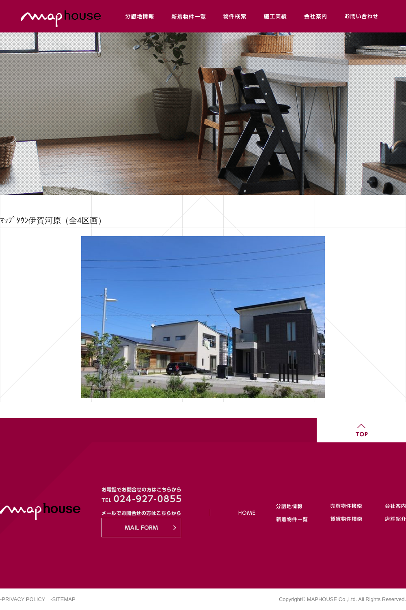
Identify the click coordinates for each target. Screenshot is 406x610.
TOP (361, 430)
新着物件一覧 (188, 16)
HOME (237, 512)
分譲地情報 (140, 16)
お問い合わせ (361, 16)
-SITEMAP (62, 599)
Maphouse (101, 16)
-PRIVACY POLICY (22, 599)
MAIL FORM (141, 527)
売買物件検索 (346, 508)
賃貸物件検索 (346, 517)
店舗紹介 (389, 517)
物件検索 (234, 16)
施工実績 (275, 16)
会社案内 (316, 16)
